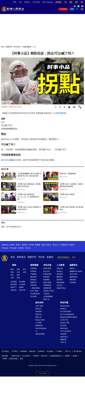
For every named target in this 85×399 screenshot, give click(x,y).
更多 (21, 359)
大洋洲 (31, 245)
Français (5, 248)
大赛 (20, 2)
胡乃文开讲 (73, 274)
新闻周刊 (33, 282)
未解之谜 (60, 268)
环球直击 (33, 271)
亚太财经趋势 (35, 294)
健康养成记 (73, 277)
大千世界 (38, 323)
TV (72, 9)
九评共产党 (64, 320)
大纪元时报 (26, 356)
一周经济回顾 (35, 288)
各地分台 (27, 2)
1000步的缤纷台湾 (41, 329)
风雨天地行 (64, 328)
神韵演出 (14, 290)
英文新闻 (58, 2)
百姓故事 (63, 334)
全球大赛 (22, 290)
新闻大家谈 (47, 268)
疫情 (37, 139)
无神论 (6, 160)
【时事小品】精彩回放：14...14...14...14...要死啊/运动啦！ (28, 196)
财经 (18, 275)
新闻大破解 (47, 282)
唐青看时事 (47, 288)
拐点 (3, 122)
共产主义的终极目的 (67, 314)
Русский (13, 248)
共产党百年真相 (65, 311)
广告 (65, 2)
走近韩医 (73, 282)
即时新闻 (14, 284)
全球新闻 (33, 268)
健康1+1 (72, 268)
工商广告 (63, 342)
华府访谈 (33, 285)
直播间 (50, 257)
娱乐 (24, 269)
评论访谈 (17, 47)
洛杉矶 (24, 245)
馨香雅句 (60, 277)
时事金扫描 (47, 274)
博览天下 (14, 287)
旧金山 (48, 245)
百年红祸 (63, 325)
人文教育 (61, 265)
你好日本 (38, 309)
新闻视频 (34, 265)
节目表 (41, 257)
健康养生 (74, 265)
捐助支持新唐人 (63, 257)
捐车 (76, 2)
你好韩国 (38, 311)
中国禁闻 (33, 274)
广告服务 (59, 351)
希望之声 (44, 356)
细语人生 (46, 299)
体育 (24, 272)
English (71, 245)
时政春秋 (46, 277)
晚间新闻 (33, 277)
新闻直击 (33, 280)
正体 (34, 2)
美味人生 (38, 317)
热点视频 (22, 282)
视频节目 (9, 47)
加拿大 (18, 245)
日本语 (21, 248)
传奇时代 (63, 309)
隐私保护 (32, 351)
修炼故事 (63, 339)
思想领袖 (46, 280)
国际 (12, 269)
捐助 (70, 2)
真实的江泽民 (65, 323)
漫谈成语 (60, 280)
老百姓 (16, 160)
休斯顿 (37, 245)
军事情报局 (47, 285)
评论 (12, 275)
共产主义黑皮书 (65, 331)
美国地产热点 (61, 288)
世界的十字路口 (48, 291)
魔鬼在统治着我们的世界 (68, 317)
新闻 (14, 265)
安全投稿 (50, 351)
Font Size (74, 106)
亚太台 (55, 245)
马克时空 (46, 294)
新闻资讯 (21, 257)
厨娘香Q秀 (39, 325)
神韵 (14, 2)
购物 (81, 2)
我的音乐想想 (40, 334)
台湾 (18, 272)
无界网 (4, 359)
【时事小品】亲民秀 (67, 194)
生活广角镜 (39, 306)
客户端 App (77, 351)
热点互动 (46, 271)
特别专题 (64, 302)
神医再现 (73, 280)
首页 (2, 47)
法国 (43, 245)
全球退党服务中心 (56, 356)
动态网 (74, 356)
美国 (12, 272)
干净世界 (35, 356)
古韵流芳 (60, 274)
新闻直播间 (63, 9)
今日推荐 (22, 284)
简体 (38, 2)
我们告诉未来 (65, 306)
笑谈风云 (60, 271)
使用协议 (41, 351)
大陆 (12, 278)
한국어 (27, 248)
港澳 (18, 269)
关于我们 (15, 351)
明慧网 (67, 356)
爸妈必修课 (60, 282)
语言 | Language (47, 2)
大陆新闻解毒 (26, 47)
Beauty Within (40, 320)
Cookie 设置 (42, 373)
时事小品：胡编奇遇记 (68, 173)
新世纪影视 (13, 359)
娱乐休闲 (39, 302)
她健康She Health (76, 271)
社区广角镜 (34, 291)
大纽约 (11, 245)
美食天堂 (38, 314)
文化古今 (60, 285)
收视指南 (23, 351)
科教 (18, 278)
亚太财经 (33, 296)
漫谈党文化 (64, 337)
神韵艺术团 (15, 356)
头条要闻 (14, 282)
